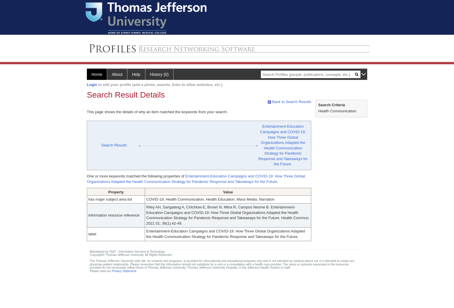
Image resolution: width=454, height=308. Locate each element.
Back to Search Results (289, 102)
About (117, 74)
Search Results (114, 145)
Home (96, 74)
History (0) (159, 74)
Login (92, 84)
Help (136, 74)
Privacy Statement (124, 271)
